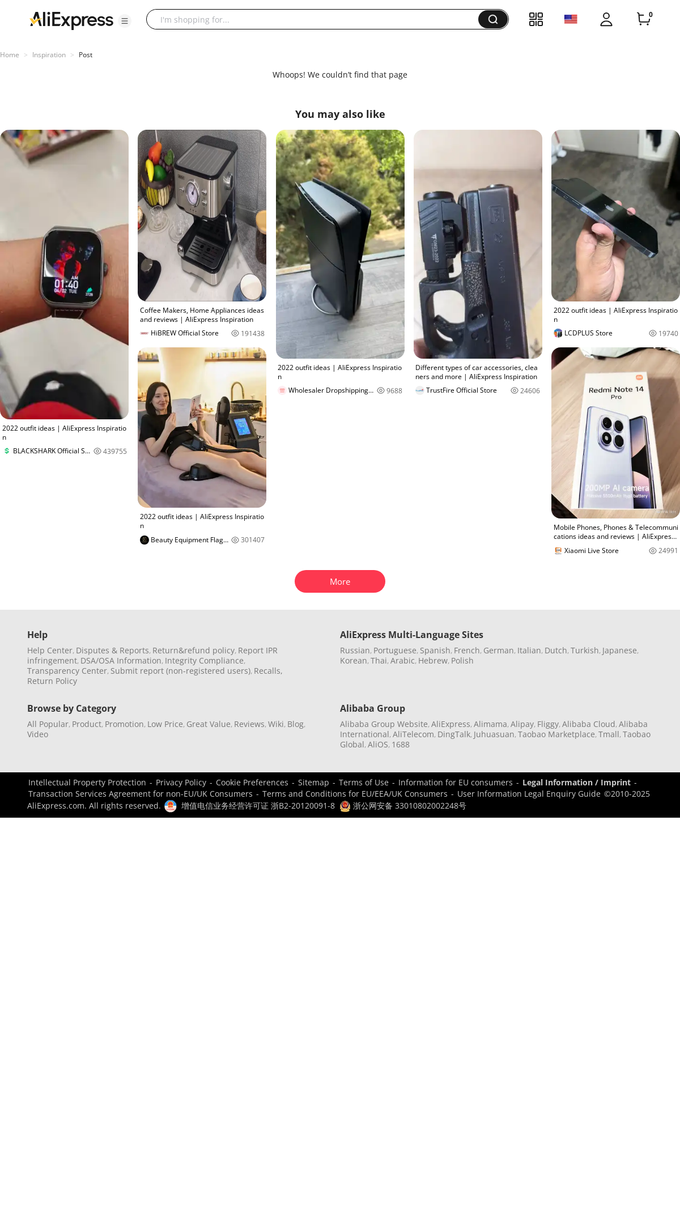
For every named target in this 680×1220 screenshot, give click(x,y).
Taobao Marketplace (556, 734)
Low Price (165, 724)
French (467, 650)
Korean (353, 660)
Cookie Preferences (252, 782)
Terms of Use (364, 782)
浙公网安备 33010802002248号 (402, 805)
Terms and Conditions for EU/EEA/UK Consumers (355, 793)
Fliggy (548, 724)
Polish (462, 660)
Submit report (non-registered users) (180, 670)
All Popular (48, 724)
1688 (401, 744)
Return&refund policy (193, 650)
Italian (529, 650)
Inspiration (49, 54)
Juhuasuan (494, 734)
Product (86, 724)
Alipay (522, 724)
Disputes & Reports (112, 650)
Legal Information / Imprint (576, 782)
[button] (124, 21)
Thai (379, 660)
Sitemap (313, 782)
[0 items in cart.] (644, 19)
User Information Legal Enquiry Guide (529, 793)
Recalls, (268, 670)
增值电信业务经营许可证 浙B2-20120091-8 (258, 805)
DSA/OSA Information (121, 660)
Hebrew (433, 660)
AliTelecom (413, 734)
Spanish (435, 650)
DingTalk (453, 734)
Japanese (619, 650)
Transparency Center (67, 670)
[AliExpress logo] (71, 19)
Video (37, 734)
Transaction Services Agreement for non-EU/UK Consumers (140, 793)
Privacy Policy (181, 782)
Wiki (276, 724)
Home (9, 54)
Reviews (249, 724)
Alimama (490, 724)
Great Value (208, 724)
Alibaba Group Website (384, 724)
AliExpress (450, 724)
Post (85, 54)
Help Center (50, 650)
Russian (355, 650)
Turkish (585, 650)
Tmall (608, 734)
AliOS (378, 744)
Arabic (402, 660)
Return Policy (52, 680)
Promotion (124, 724)
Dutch (556, 650)
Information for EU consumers (455, 782)
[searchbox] (316, 19)
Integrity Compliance (204, 660)
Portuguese (394, 650)
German (498, 650)
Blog (295, 724)
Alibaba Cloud (588, 724)
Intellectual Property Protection (87, 782)
